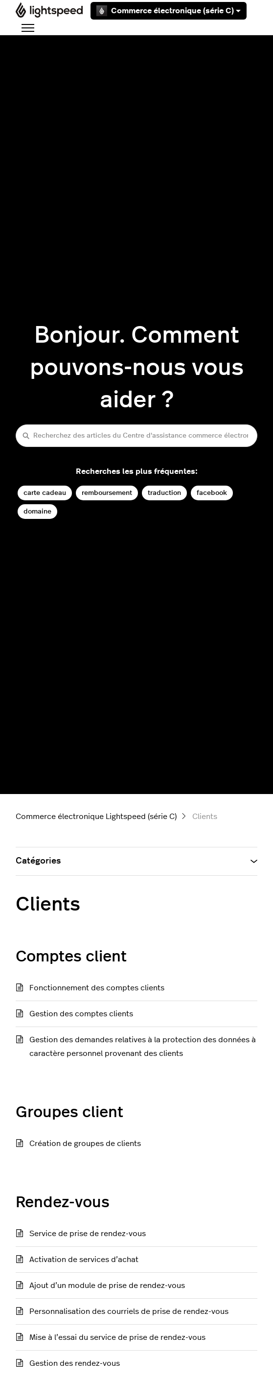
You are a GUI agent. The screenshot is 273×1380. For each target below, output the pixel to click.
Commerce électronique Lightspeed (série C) (96, 816)
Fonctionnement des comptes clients (96, 988)
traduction (164, 492)
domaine (37, 511)
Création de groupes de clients (85, 1143)
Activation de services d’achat (83, 1259)
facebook (212, 492)
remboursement (107, 492)
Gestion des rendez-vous (74, 1363)
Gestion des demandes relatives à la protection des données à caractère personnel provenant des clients (142, 1046)
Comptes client (71, 956)
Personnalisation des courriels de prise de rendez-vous (128, 1311)
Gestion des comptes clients (81, 1014)
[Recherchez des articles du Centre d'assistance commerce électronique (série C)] (136, 435)
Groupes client (69, 1112)
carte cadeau (44, 492)
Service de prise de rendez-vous (87, 1234)
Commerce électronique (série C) (168, 10)
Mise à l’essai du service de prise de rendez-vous (117, 1337)
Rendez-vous (63, 1202)
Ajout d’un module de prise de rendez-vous (107, 1285)
